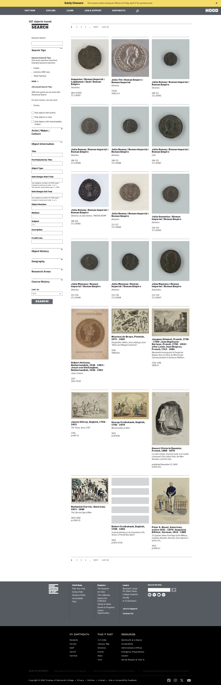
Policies (91, 680)
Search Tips (39, 50)
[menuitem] (80, 645)
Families (73, 655)
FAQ (74, 601)
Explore (51, 11)
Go (173, 590)
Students (74, 640)
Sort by (35, 290)
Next (96, 27)
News (100, 655)
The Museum (103, 588)
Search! (42, 301)
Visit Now (30, 11)
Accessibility (77, 598)
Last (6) (105, 27)
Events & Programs (106, 607)
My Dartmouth (79, 634)
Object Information (43, 144)
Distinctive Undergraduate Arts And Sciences (114, 671)
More (34, 81)
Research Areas (41, 271)
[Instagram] (175, 680)
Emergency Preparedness (132, 651)
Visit (100, 659)
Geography (38, 261)
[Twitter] (182, 680)
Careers (124, 655)
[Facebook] (168, 680)
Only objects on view (43, 117)
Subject (35, 221)
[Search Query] (159, 590)
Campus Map (104, 644)
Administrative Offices (131, 648)
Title (34, 151)
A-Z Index (102, 640)
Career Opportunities (103, 611)
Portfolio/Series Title (42, 160)
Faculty (126, 598)
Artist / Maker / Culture (40, 132)
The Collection (104, 595)
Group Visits (77, 592)
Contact (101, 680)
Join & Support (93, 11)
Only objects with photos (45, 113)
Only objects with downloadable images (48, 123)
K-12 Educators (129, 601)
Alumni (73, 651)
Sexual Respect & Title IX (132, 659)
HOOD (212, 10)
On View (101, 592)
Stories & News (104, 604)
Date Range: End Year (42, 192)
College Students (130, 594)
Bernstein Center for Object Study (130, 589)
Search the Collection (102, 599)
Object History (40, 251)
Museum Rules (78, 595)
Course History (41, 281)
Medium (35, 213)
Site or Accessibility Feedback (123, 680)
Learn (70, 11)
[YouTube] (189, 680)
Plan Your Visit (78, 588)
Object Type (37, 168)
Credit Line (37, 238)
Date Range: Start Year (43, 177)
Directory (102, 648)
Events (101, 651)
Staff (72, 648)
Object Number (39, 204)
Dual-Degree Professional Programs (70, 671)
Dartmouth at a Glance (131, 640)
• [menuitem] (75, 680)
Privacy (80, 680)
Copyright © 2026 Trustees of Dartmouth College (51, 680)
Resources (128, 634)
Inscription (37, 230)
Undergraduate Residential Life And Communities (166, 671)
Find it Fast (105, 634)
